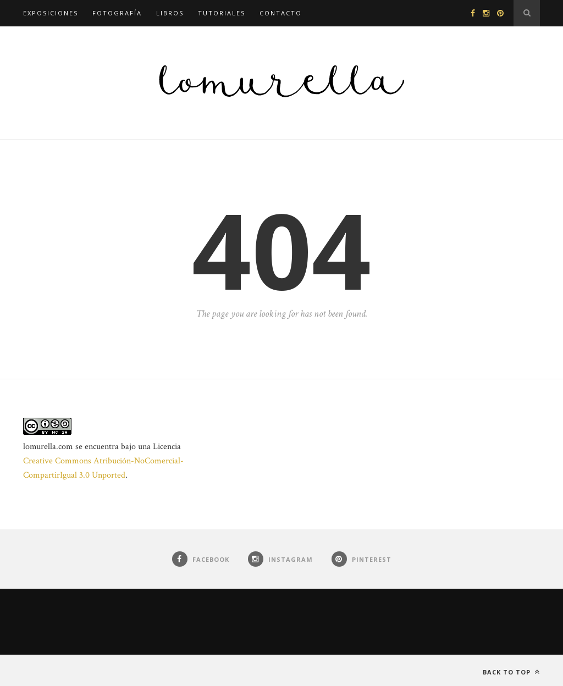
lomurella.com (48, 446)
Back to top (511, 672)
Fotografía (117, 13)
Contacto (281, 13)
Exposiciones (50, 13)
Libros (170, 13)
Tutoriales (221, 13)
